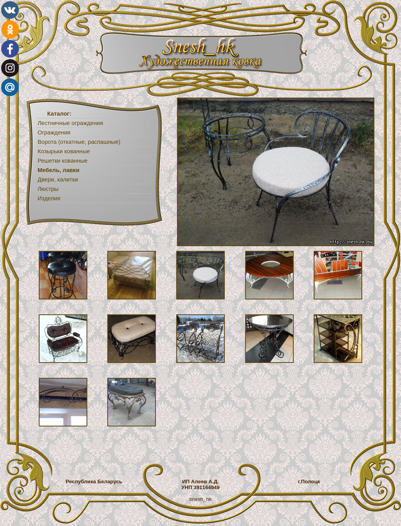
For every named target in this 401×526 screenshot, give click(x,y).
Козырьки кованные (64, 151)
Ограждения (54, 132)
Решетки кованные (62, 161)
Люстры (48, 189)
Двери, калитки (58, 179)
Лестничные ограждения (70, 123)
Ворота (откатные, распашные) (79, 142)
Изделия (49, 198)
